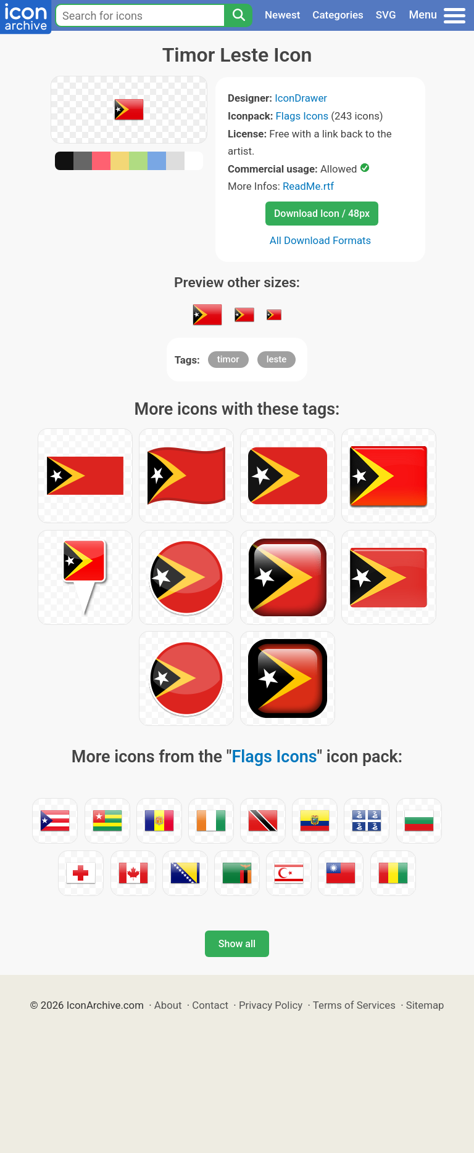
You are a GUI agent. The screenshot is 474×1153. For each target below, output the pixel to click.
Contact (210, 1005)
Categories (338, 15)
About (168, 1005)
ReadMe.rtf (308, 186)
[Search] (238, 15)
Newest (282, 15)
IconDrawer (301, 98)
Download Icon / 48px (322, 213)
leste (277, 359)
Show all (237, 944)
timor (228, 359)
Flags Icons (302, 116)
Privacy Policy (270, 1005)
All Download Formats (321, 240)
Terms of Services (354, 1005)
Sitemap (425, 1005)
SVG (386, 15)
